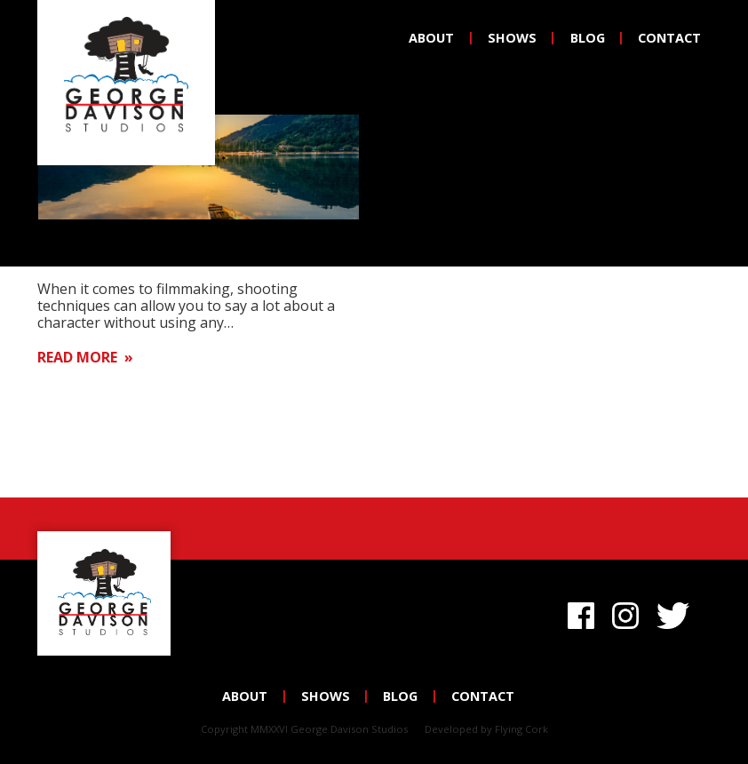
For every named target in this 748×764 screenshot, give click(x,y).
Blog (587, 37)
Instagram (625, 613)
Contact (669, 37)
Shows (512, 37)
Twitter (676, 613)
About (431, 37)
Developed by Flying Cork (486, 729)
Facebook (581, 613)
